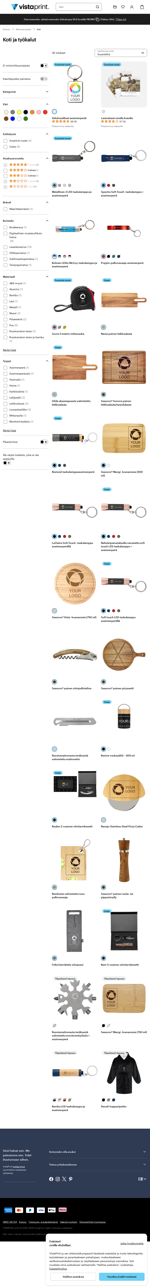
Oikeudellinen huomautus (92, 1222)
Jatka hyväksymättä (131, 1243)
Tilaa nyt (121, 19)
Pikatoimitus (10, 441)
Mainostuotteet (23, 29)
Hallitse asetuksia (73, 1276)
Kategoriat (9, 91)
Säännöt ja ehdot (68, 1222)
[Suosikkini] (123, 7)
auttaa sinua (19, 1166)
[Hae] (97, 7)
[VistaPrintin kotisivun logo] (30, 7)
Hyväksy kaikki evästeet (121, 1276)
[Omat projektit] (115, 7)
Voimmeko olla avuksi (97, 1152)
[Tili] (132, 6)
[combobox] (76, 7)
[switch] (44, 65)
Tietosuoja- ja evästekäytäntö (43, 1222)
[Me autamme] (107, 7)
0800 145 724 (10, 1222)
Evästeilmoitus (58, 1268)
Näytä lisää (9, 349)
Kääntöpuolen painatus (16, 78)
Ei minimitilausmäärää (16, 65)
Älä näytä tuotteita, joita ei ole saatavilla (21, 456)
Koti (39, 29)
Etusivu (6, 29)
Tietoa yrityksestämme (97, 1164)
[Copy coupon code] (97, 19)
